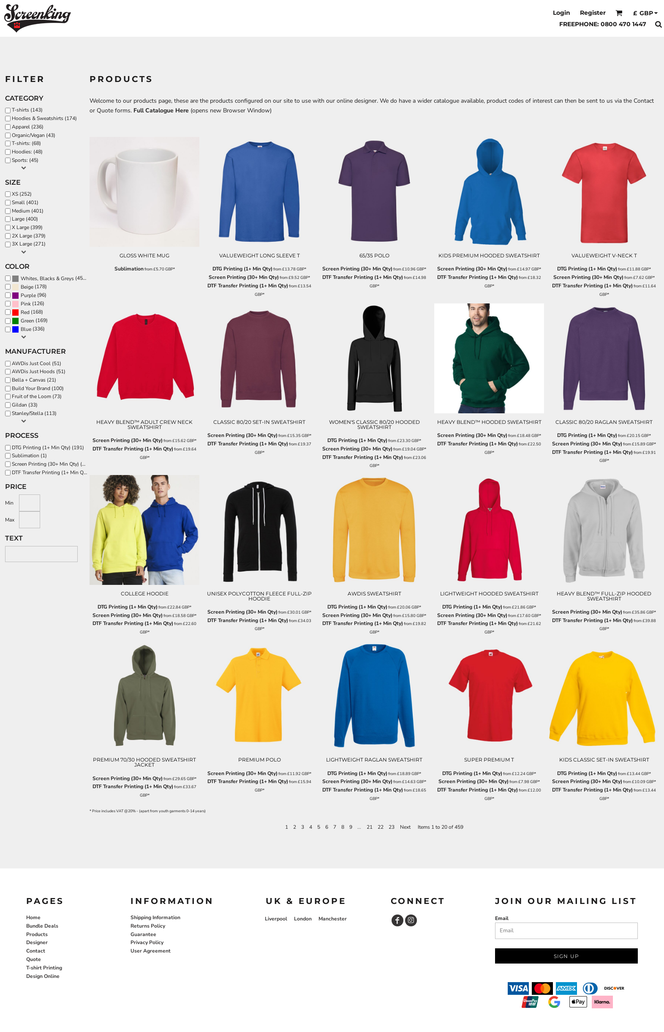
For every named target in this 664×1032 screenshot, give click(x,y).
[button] (619, 12)
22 (381, 827)
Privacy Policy (147, 942)
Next (405, 827)
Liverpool (276, 918)
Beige (27, 287)
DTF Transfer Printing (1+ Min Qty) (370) (51, 472)
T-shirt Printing (44, 967)
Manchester (332, 918)
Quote (33, 959)
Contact (35, 950)
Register (593, 12)
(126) (28, 304)
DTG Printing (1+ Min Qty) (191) (48, 447)
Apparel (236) (28, 126)
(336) (28, 329)
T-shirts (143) (27, 109)
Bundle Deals (42, 926)
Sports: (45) (25, 160)
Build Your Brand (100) (38, 388)
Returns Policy (148, 926)
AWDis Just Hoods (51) (38, 371)
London (303, 918)
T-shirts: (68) (26, 143)
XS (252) (22, 194)
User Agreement (151, 950)
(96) (29, 295)
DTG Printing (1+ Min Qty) (242, 268)
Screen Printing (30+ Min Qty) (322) (51, 464)
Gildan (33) (25, 404)
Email (502, 918)
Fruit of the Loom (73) (37, 396)
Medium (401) (28, 210)
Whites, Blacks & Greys (47, 278)
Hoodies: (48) (27, 151)
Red (25, 312)
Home (33, 917)
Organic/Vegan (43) (33, 135)
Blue (26, 329)
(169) (30, 321)
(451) (49, 278)
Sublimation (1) (29, 455)
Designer (37, 942)
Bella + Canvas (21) (34, 380)
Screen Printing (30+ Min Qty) (244, 277)
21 (370, 827)
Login (561, 12)
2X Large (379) (29, 235)
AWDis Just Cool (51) (36, 363)
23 (392, 827)
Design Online (43, 976)
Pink (26, 303)
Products (37, 934)
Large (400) (25, 219)
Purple (28, 295)
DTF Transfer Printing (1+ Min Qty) (247, 285)
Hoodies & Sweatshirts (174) (44, 118)
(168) (27, 312)
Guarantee (143, 934)
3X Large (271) (29, 243)
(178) (29, 287)
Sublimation (129, 268)
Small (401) (25, 202)
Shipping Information (155, 917)
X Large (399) (27, 227)
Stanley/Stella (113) (34, 413)
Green (27, 320)
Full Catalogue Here (161, 110)
